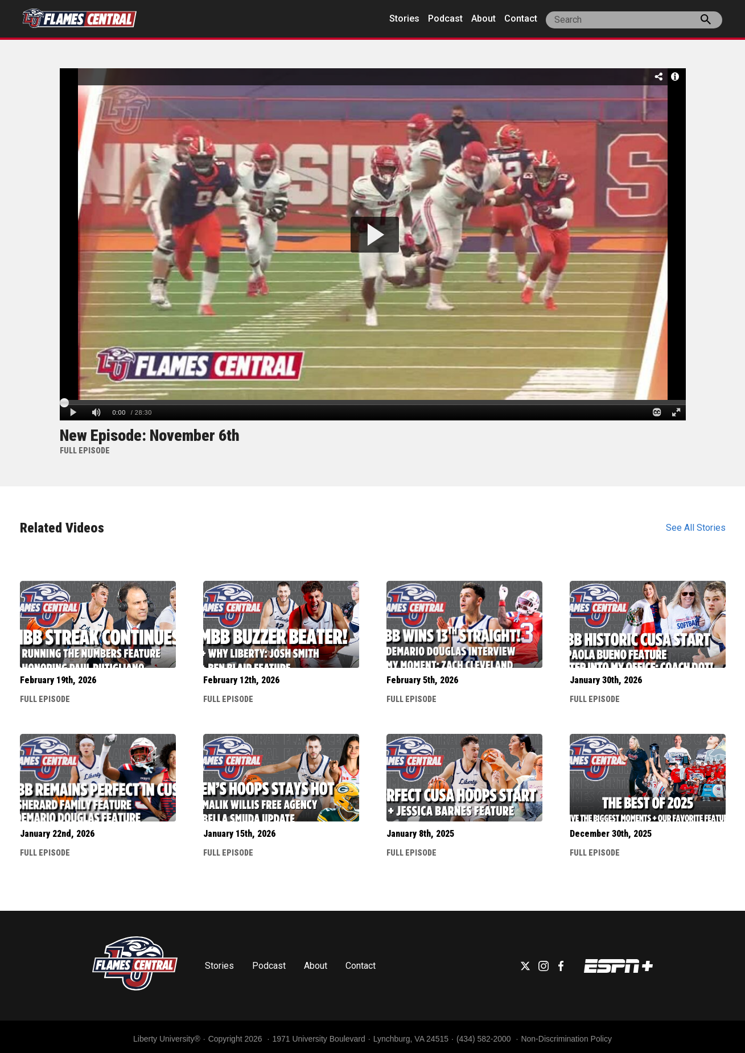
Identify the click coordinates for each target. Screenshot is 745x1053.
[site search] (634, 19)
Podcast (445, 18)
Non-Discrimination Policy (566, 1038)
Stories (404, 18)
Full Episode (45, 699)
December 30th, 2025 (611, 833)
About (483, 18)
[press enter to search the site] (706, 21)
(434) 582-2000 (484, 1038)
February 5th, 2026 (422, 680)
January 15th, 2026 (239, 833)
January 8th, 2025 (420, 833)
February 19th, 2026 (58, 680)
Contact (520, 18)
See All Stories (696, 527)
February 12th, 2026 (241, 680)
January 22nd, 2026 (57, 833)
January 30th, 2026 (606, 680)
